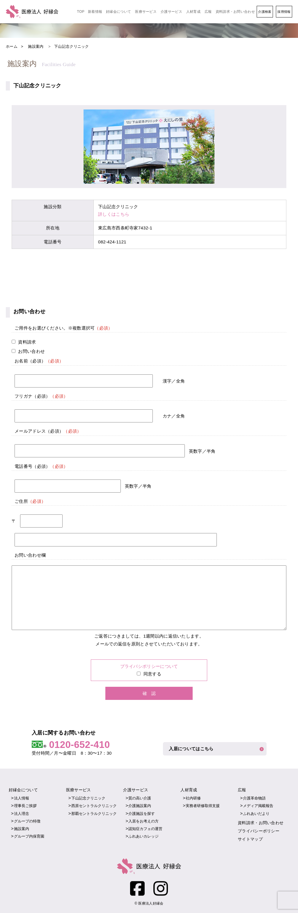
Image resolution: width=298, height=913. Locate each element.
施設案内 (21, 829)
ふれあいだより (256, 813)
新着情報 (95, 12)
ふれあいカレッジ (143, 836)
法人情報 (21, 798)
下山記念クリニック (88, 798)
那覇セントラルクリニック (94, 813)
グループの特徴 (27, 821)
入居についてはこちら (192, 748)
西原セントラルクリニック (94, 806)
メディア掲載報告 (258, 806)
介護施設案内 (139, 806)
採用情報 (283, 11)
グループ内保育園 (29, 836)
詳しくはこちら (113, 214)
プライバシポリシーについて (149, 666)
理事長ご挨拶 (25, 806)
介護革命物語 (254, 798)
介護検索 (264, 11)
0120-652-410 (79, 744)
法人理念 (21, 813)
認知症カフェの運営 (145, 829)
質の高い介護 (139, 798)
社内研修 (193, 798)
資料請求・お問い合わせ (235, 12)
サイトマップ (250, 839)
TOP (80, 12)
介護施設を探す (141, 813)
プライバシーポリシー (258, 831)
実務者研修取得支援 (203, 806)
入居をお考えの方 (143, 821)
